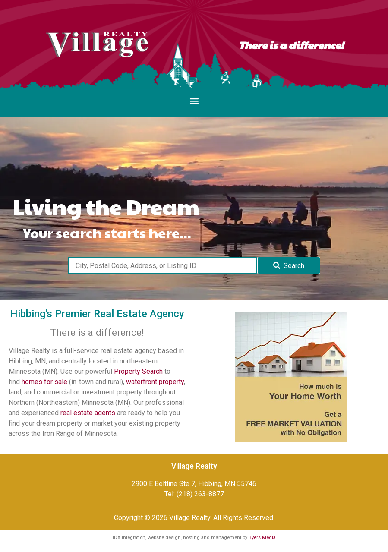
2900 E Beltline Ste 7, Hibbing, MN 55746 (194, 483)
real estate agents (87, 413)
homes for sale (44, 382)
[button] (194, 101)
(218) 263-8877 (200, 494)
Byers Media (262, 537)
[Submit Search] (288, 265)
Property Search (138, 371)
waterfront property (155, 382)
